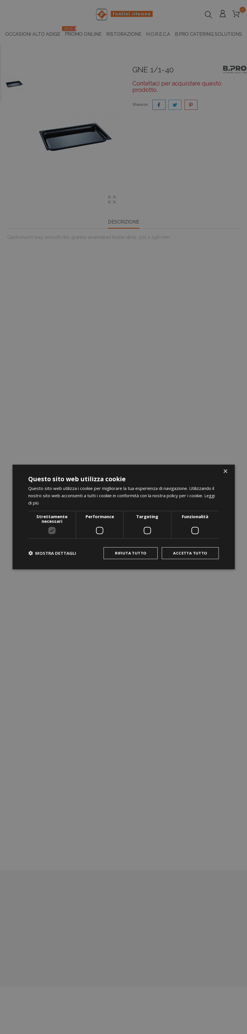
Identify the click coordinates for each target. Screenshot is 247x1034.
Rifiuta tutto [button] (127, 553)
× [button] (225, 471)
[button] (52, 553)
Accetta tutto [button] (188, 553)
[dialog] (123, 517)
